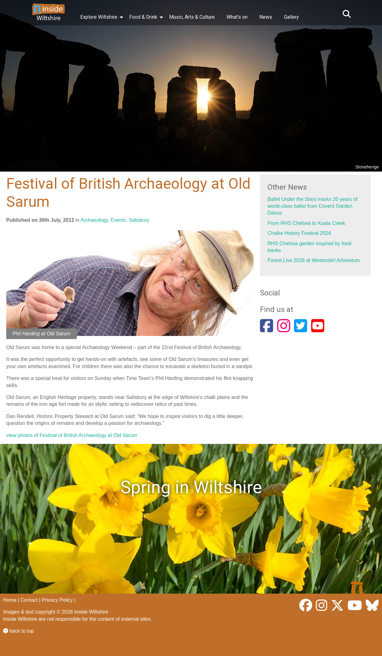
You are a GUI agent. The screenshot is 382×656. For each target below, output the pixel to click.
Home (10, 600)
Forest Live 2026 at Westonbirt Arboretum (313, 260)
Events (118, 220)
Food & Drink (143, 17)
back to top (18, 631)
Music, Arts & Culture (192, 17)
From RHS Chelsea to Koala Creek (306, 223)
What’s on (237, 17)
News (265, 17)
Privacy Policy (57, 600)
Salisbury (139, 220)
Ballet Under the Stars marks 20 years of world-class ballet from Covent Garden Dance (312, 206)
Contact (29, 600)
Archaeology (94, 220)
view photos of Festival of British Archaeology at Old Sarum (71, 435)
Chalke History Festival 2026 (299, 233)
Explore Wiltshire (98, 17)
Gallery (291, 17)
